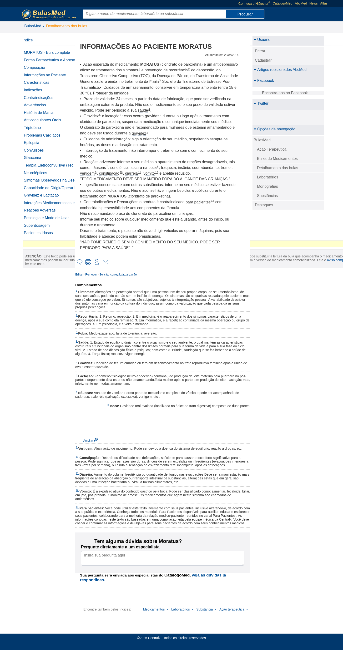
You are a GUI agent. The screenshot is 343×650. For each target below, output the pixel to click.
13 (219, 201)
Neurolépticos (35, 177)
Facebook (264, 81)
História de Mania (39, 117)
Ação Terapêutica (271, 149)
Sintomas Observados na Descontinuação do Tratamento (50, 186)
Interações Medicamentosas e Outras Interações (49, 217)
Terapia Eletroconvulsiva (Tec (48, 169)
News (313, 3)
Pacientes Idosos (38, 250)
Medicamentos (154, 617)
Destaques (264, 205)
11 (146, 172)
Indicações (33, 94)
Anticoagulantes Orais (42, 124)
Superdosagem (37, 242)
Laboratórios (267, 177)
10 (128, 172)
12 (163, 172)
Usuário (262, 40)
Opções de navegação (274, 129)
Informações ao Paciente (45, 79)
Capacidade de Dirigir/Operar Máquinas (48, 198)
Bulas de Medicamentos (277, 159)
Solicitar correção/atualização (125, 274)
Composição (34, 72)
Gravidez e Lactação (41, 208)
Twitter (261, 103)
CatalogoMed (282, 3)
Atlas (324, 3)
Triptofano (32, 132)
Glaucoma (32, 162)
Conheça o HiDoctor (254, 3)
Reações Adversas (39, 227)
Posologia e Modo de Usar (46, 234)
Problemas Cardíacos (42, 139)
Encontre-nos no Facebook (285, 93)
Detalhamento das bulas (66, 26)
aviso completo (46, 334)
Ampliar (95, 440)
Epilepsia (31, 147)
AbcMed (301, 3)
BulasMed (32, 26)
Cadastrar (263, 60)
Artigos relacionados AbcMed (280, 70)
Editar (86, 274)
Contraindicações (38, 102)
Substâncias (267, 196)
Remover (98, 274)
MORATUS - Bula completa (47, 52)
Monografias (267, 186)
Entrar (260, 51)
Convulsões (34, 154)
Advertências (35, 109)
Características (36, 87)
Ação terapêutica (231, 617)
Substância (204, 617)
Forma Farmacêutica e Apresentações (43, 62)
